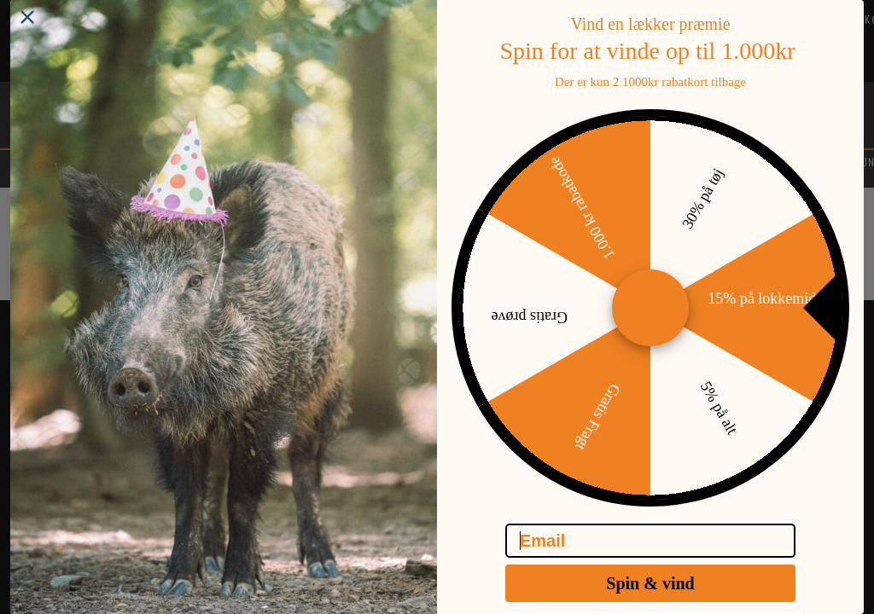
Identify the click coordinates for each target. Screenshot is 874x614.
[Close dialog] (27, 30)
